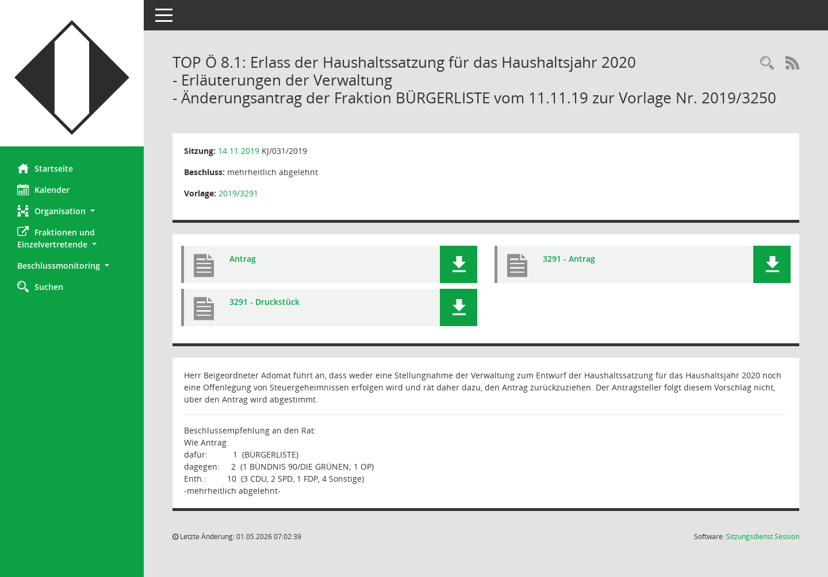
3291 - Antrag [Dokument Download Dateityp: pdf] (569, 258)
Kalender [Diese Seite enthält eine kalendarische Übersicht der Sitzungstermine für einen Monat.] (43, 189)
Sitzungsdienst (762, 536)
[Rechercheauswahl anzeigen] (767, 63)
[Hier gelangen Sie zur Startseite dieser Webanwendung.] (72, 77)
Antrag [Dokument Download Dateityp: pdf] (242, 258)
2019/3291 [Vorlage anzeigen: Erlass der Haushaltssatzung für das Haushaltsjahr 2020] (238, 193)
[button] (72, 211)
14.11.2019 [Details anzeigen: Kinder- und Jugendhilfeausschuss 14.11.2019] (238, 150)
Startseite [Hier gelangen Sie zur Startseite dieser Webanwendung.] (45, 168)
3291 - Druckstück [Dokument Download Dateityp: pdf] (264, 301)
